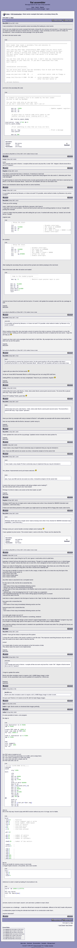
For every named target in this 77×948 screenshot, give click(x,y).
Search (37, 7)
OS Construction (16, 14)
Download (29, 943)
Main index (23, 943)
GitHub (46, 945)
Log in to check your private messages (35, 9)
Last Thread (62, 925)
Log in (47, 9)
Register (42, 7)
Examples (44, 943)
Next (12, 17)
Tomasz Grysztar (37, 945)
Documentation (36, 943)
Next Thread (69, 925)
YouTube (51, 945)
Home (32, 7)
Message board (51, 943)
